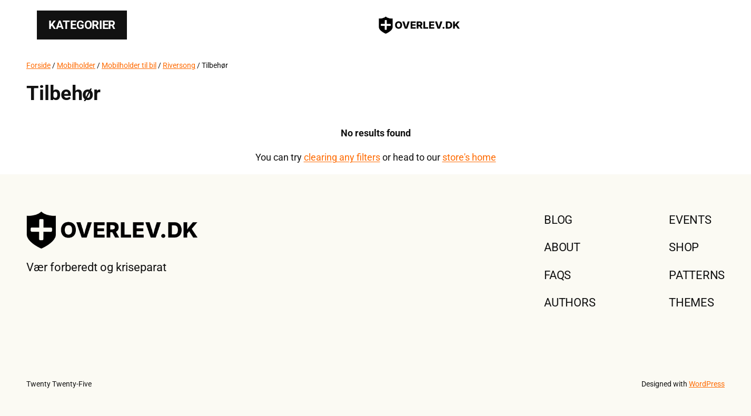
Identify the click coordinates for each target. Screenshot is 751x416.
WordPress (707, 384)
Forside (38, 65)
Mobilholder (76, 65)
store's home (469, 157)
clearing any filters (342, 157)
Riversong (179, 65)
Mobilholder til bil (129, 65)
